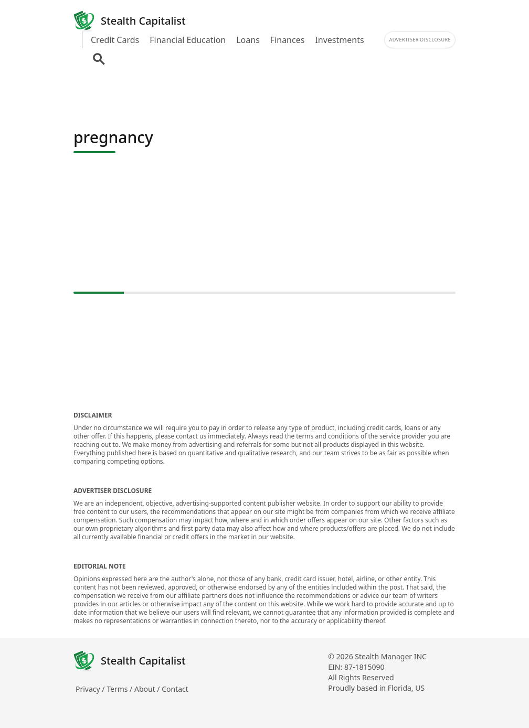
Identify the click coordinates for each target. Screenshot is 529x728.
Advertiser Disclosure (420, 39)
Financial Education (188, 40)
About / (148, 689)
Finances (287, 40)
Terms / (120, 689)
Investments (339, 40)
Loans (248, 40)
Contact (175, 689)
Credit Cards (115, 40)
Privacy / (91, 689)
